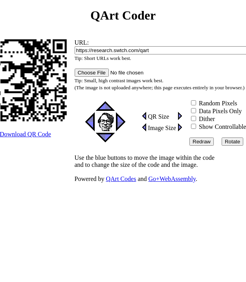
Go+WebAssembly (171, 178)
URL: (82, 42)
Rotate (232, 142)
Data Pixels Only (216, 111)
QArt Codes (121, 178)
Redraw (202, 142)
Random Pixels (214, 103)
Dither (203, 119)
